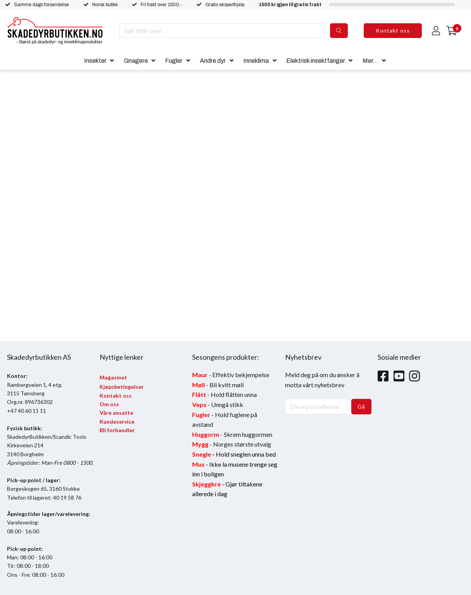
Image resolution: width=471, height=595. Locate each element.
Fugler (173, 60)
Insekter (95, 60)
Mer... (370, 60)
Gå (361, 406)
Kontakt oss (393, 30)
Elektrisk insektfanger (315, 60)
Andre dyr (213, 60)
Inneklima (256, 60)
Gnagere (136, 60)
